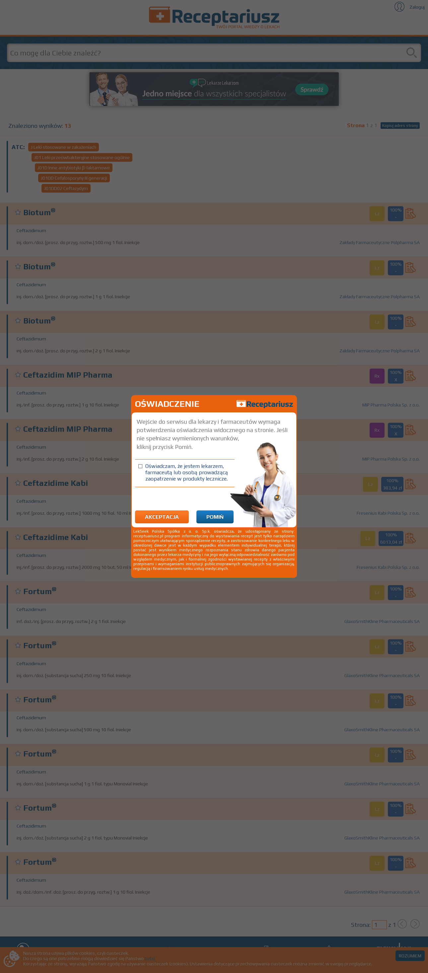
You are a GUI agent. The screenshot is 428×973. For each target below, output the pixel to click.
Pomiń (215, 517)
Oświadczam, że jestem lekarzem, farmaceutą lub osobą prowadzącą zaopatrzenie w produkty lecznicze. (186, 472)
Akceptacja (162, 517)
